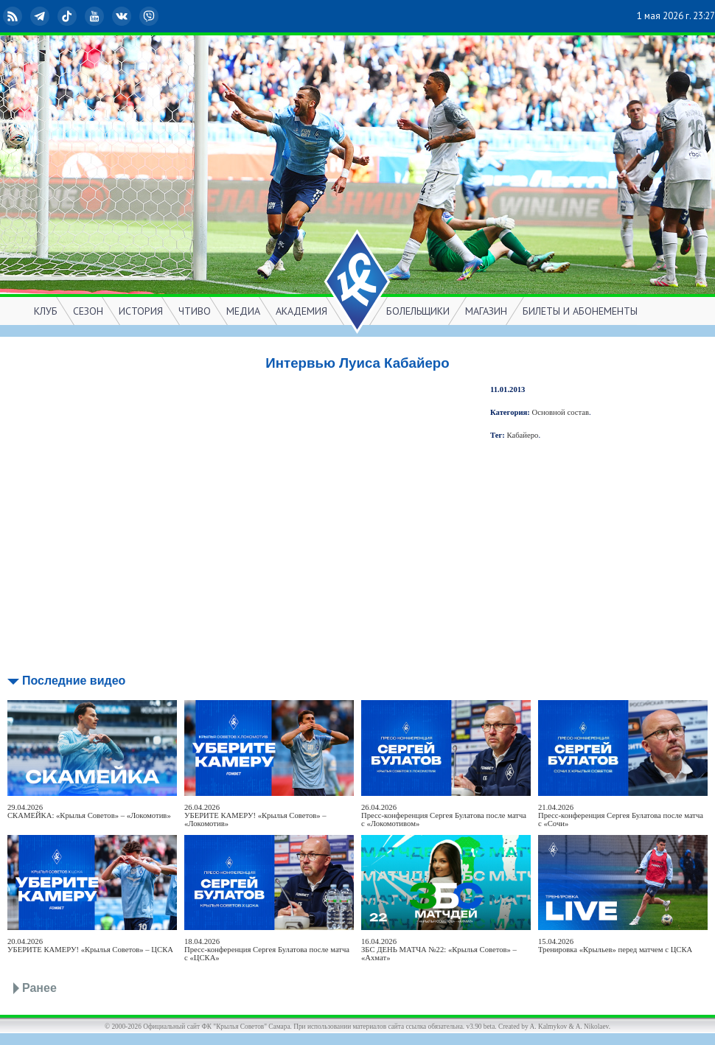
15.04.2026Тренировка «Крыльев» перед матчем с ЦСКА (615, 945)
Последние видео (73, 680)
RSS (14, 16)
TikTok (68, 16)
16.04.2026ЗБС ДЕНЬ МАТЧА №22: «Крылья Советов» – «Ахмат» (439, 949)
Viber (150, 16)
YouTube (96, 16)
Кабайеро (523, 435)
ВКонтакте (123, 16)
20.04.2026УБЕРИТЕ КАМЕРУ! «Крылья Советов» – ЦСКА (90, 945)
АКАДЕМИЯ (301, 311)
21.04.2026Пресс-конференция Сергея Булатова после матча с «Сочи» (620, 815)
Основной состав (561, 412)
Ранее (39, 988)
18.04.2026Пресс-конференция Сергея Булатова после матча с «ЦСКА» (266, 949)
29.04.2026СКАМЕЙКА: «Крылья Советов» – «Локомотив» (89, 811)
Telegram (41, 16)
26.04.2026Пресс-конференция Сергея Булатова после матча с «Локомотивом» (443, 815)
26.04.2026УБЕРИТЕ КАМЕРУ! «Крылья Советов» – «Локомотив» (255, 815)
